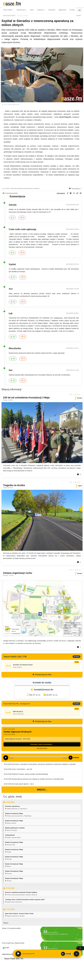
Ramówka (51, 10)
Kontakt (72, 10)
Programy (41, 10)
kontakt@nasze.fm (43, 689)
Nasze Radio (8, 10)
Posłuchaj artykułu (10, 193)
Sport (32, 10)
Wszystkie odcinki (42, 748)
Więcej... (42, 789)
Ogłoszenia (62, 10)
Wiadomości (22, 10)
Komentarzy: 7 (75, 189)
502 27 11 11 (34, 695)
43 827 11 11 (51, 695)
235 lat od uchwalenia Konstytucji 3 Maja (26, 397)
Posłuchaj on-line (42, 674)
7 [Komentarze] (79, 647)
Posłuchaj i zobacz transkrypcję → (42, 744)
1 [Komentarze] (79, 562)
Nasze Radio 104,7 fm (13, 958)
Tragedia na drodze (14, 485)
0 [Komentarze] (79, 474)
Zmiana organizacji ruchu (17, 573)
